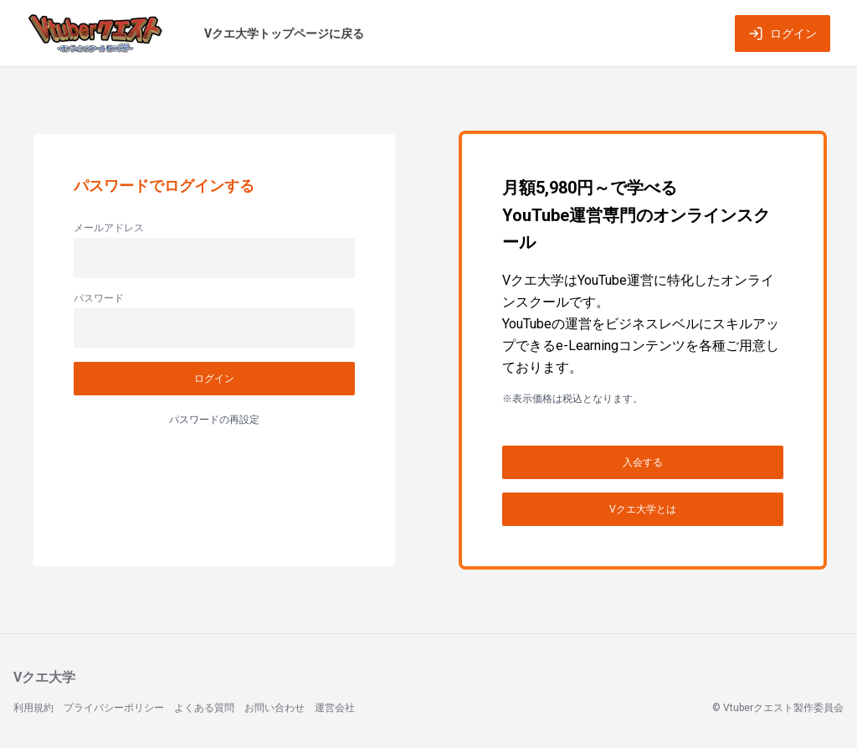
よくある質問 (204, 708)
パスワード (99, 298)
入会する (643, 462)
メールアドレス (109, 228)
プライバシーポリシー (114, 708)
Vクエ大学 (44, 677)
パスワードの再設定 (214, 420)
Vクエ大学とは (642, 509)
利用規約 (33, 708)
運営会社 (335, 708)
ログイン (782, 33)
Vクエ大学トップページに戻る (284, 33)
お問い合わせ (274, 708)
